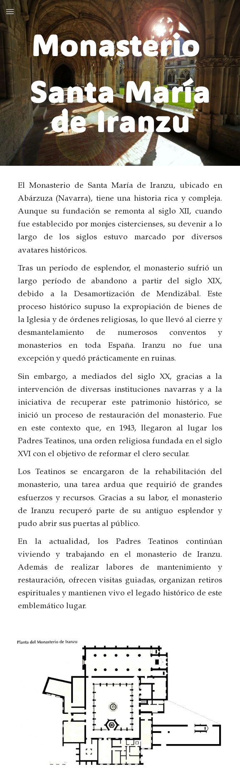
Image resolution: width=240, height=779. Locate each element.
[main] (120, 83)
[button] (10, 11)
